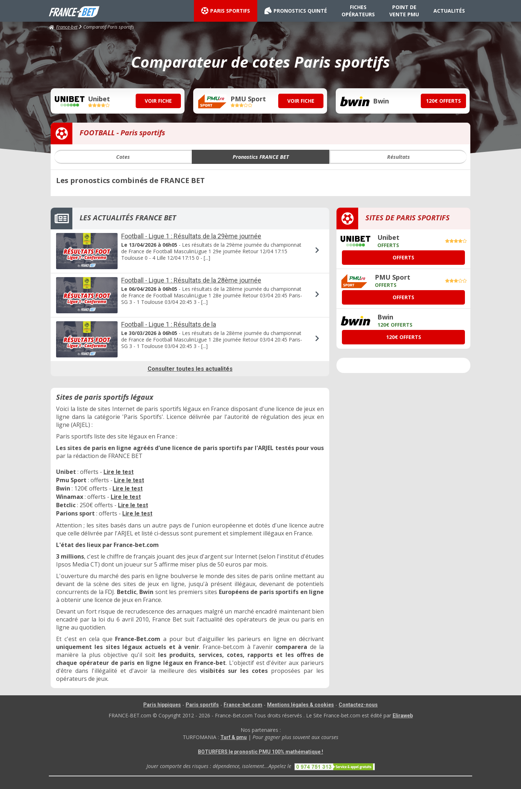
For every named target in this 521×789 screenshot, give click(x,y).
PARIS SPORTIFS (225, 10)
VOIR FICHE (158, 100)
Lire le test (118, 471)
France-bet (63, 27)
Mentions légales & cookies (300, 705)
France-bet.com (243, 705)
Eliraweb (403, 715)
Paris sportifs (202, 705)
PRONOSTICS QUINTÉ (295, 10)
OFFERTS (403, 257)
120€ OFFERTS (443, 100)
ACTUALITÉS (449, 10)
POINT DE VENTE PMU (404, 11)
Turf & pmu (233, 737)
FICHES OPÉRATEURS (358, 11)
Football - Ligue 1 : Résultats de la (168, 324)
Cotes (123, 156)
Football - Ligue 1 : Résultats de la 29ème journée (191, 236)
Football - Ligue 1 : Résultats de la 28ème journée (191, 280)
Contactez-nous (358, 705)
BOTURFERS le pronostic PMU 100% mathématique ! (260, 752)
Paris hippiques (162, 705)
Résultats (398, 156)
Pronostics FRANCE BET (261, 156)
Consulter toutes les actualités (190, 368)
